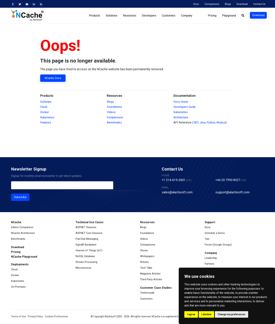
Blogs (228, 4)
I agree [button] (191, 314)
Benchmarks (114, 122)
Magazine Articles (150, 273)
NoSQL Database (85, 256)
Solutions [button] (111, 15)
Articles (144, 262)
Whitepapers (147, 256)
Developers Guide (184, 107)
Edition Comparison (22, 227)
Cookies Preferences (56, 316)
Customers (146, 298)
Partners (209, 263)
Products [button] (94, 15)
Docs (196, 4)
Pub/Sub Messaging (87, 238)
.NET (195, 122)
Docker (44, 112)
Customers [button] (168, 15)
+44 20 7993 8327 (227, 180)
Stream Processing (86, 262)
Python (211, 122)
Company (211, 253)
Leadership (211, 258)
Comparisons (211, 4)
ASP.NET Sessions (86, 227)
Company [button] (186, 15)
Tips (207, 238)
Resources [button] (129, 15)
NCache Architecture (23, 233)
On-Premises (18, 286)
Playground (229, 15)
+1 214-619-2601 (174, 180)
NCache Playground (24, 256)
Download (242, 4)
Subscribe (20, 197)
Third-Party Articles (151, 279)
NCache (16, 222)
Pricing (212, 15)
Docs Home (180, 101)
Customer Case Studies (156, 287)
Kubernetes (47, 117)
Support (210, 222)
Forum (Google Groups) (218, 244)
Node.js (221, 122)
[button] (243, 15)
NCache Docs (53, 78)
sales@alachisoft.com (177, 192)
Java (202, 122)
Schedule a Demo (215, 233)
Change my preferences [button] (231, 314)
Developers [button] (149, 15)
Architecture (180, 117)
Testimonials (147, 292)
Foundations (114, 107)
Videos (111, 112)
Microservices (83, 267)
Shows (144, 250)
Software (45, 101)
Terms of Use (18, 316)
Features (45, 122)
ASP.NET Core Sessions (89, 233)
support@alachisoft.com (232, 192)
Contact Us (259, 4)
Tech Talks (146, 267)
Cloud (43, 107)
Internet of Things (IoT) (89, 250)
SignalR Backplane (86, 244)
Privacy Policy (35, 316)
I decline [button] (206, 314)
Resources (147, 222)
